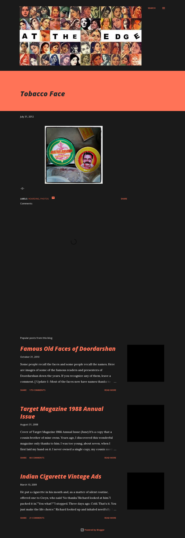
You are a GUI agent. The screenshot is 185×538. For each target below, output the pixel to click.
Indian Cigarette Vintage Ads (60, 476)
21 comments (36, 517)
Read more (110, 390)
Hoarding (33, 198)
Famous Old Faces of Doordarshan (68, 349)
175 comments (37, 390)
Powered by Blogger (92, 529)
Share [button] (124, 198)
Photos (44, 198)
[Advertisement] (69, 300)
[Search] (152, 8)
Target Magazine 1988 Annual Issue (61, 412)
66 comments (36, 457)
